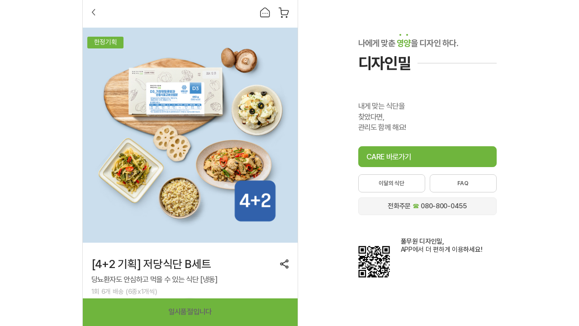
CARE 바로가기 (388, 156)
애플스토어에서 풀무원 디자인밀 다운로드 (424, 279)
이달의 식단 (391, 183)
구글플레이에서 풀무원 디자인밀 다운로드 (424, 264)
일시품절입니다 (190, 311)
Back (93, 12)
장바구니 (284, 12)
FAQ (462, 183)
